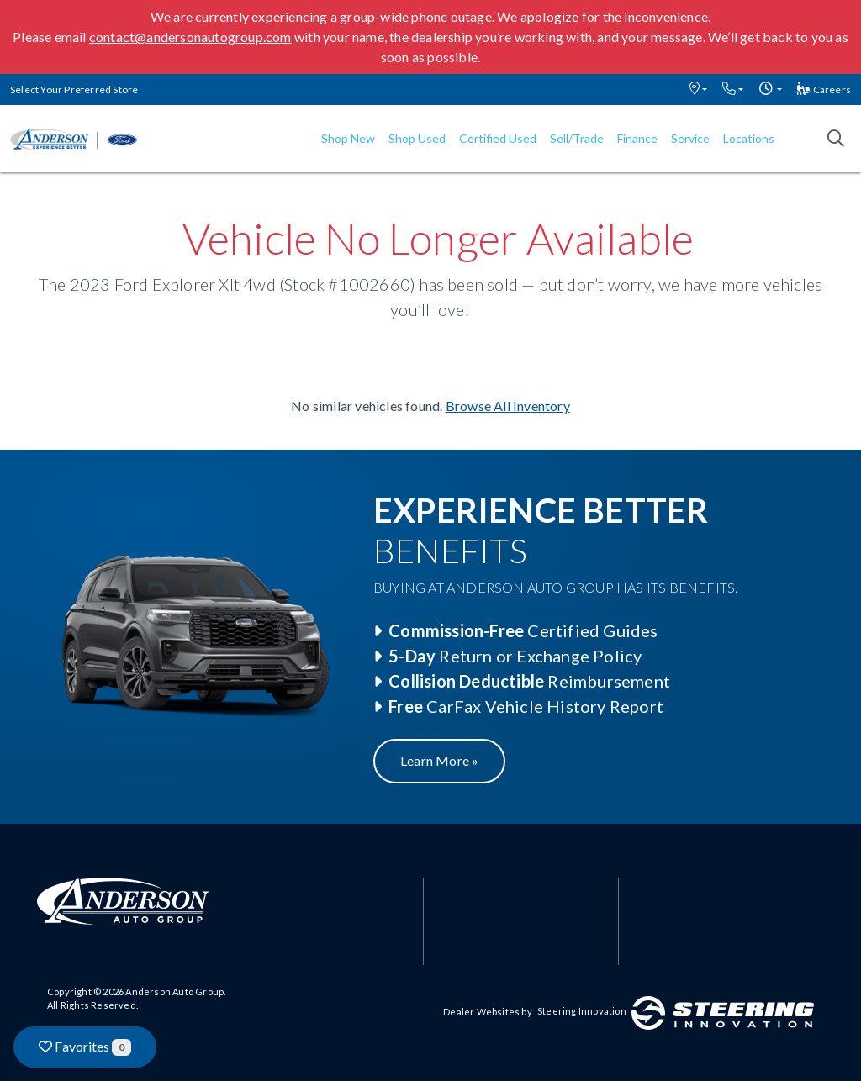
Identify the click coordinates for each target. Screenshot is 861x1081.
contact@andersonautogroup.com (190, 37)
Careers (824, 89)
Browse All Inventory (508, 406)
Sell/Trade (577, 138)
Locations (748, 138)
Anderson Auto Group (174, 991)
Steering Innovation (581, 1010)
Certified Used (497, 138)
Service (690, 138)
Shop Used (417, 138)
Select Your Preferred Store (74, 89)
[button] (698, 89)
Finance (637, 138)
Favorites (85, 1047)
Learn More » (439, 760)
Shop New (348, 138)
